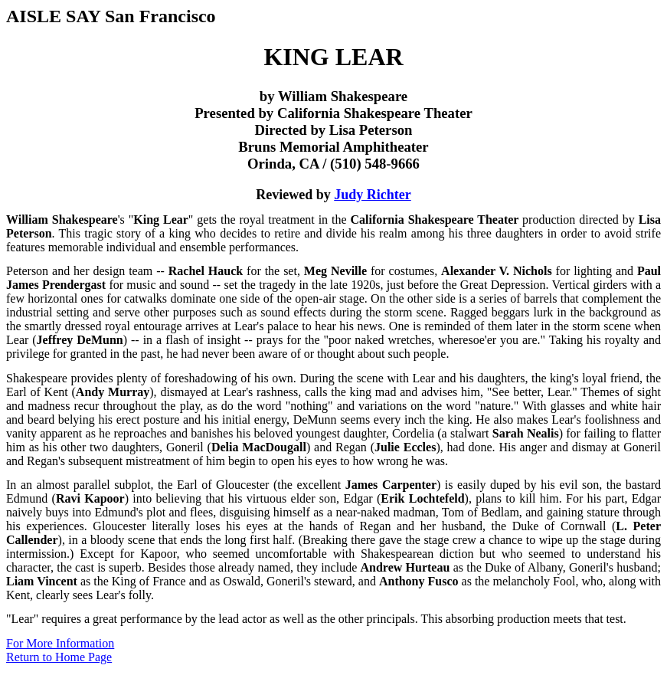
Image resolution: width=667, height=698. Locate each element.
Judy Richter (372, 194)
